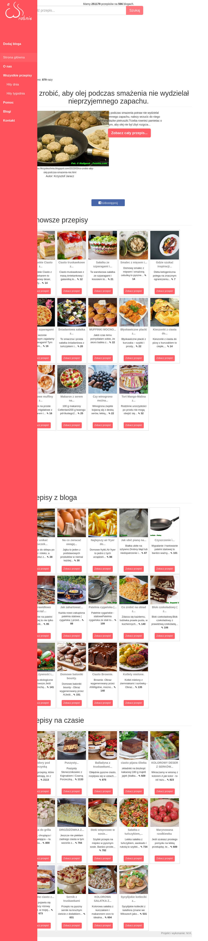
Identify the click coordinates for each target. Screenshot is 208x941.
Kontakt (9, 120)
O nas (7, 66)
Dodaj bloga (12, 44)
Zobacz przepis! (55, 291)
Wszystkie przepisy (17, 75)
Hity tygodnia (14, 93)
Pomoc (8, 102)
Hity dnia (11, 84)
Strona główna (14, 57)
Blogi (7, 111)
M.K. (203, 933)
